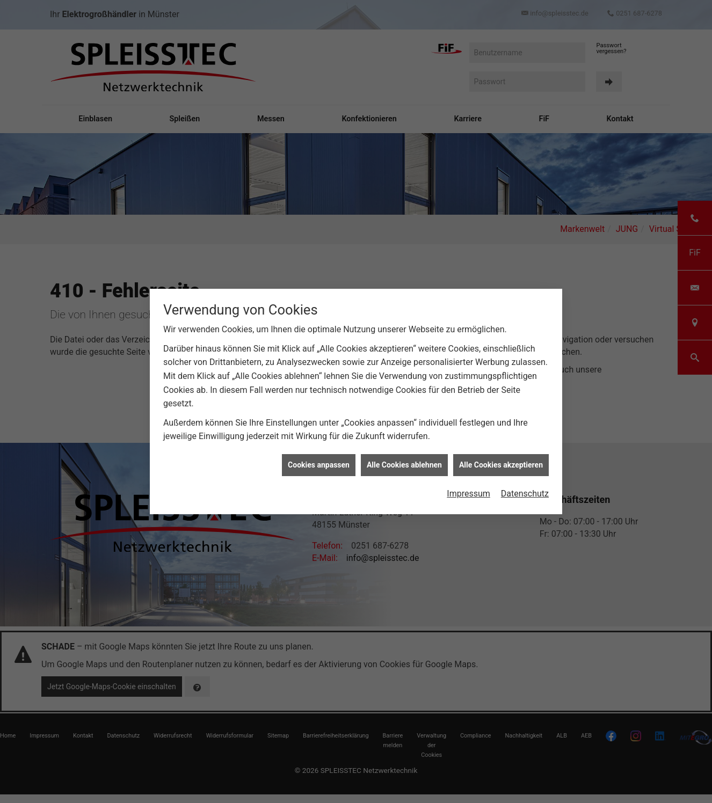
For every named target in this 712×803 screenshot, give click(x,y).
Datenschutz (525, 477)
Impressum (468, 477)
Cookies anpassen (319, 448)
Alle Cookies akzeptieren (501, 448)
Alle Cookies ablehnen (404, 448)
